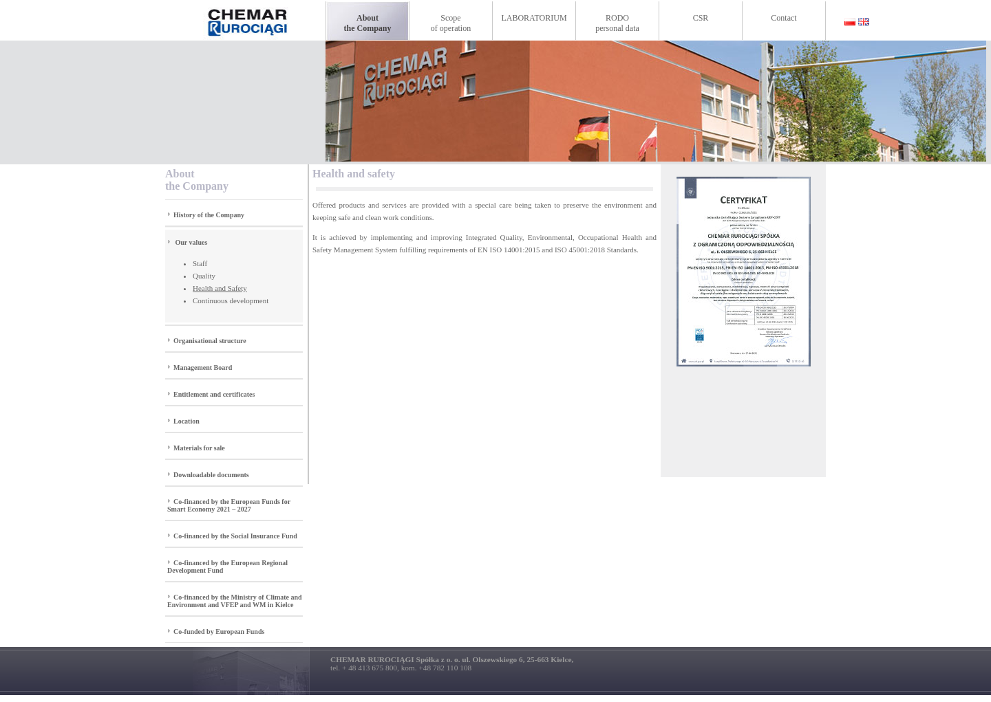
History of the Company (208, 215)
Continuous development (230, 300)
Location (186, 421)
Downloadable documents (211, 475)
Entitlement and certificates (214, 394)
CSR (701, 18)
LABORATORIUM (533, 18)
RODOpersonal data (617, 23)
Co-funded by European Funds (218, 631)
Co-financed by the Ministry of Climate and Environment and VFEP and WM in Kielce (234, 600)
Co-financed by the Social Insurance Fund (235, 536)
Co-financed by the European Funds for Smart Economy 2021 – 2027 (228, 505)
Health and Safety (220, 288)
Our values (191, 242)
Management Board (202, 367)
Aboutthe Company (367, 23)
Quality (204, 276)
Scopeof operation (451, 23)
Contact (783, 18)
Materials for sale (199, 448)
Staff (200, 263)
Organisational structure (209, 340)
